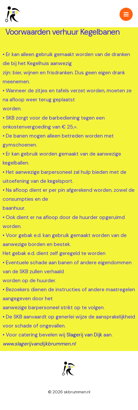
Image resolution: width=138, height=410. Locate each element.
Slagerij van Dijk (84, 334)
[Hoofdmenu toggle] (126, 14)
